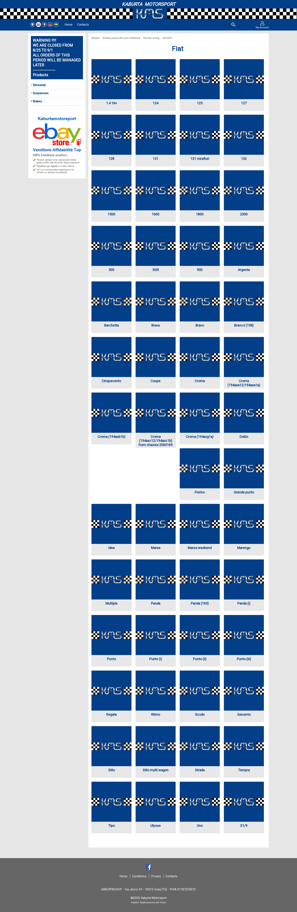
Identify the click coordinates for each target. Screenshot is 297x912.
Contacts (171, 876)
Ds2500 (166, 37)
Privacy (156, 876)
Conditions (139, 876)
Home (123, 876)
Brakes (95, 37)
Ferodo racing (151, 37)
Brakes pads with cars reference (121, 37)
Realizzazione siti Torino (153, 902)
